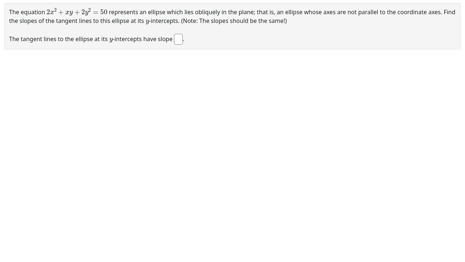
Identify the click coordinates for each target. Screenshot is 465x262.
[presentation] (76, 11)
